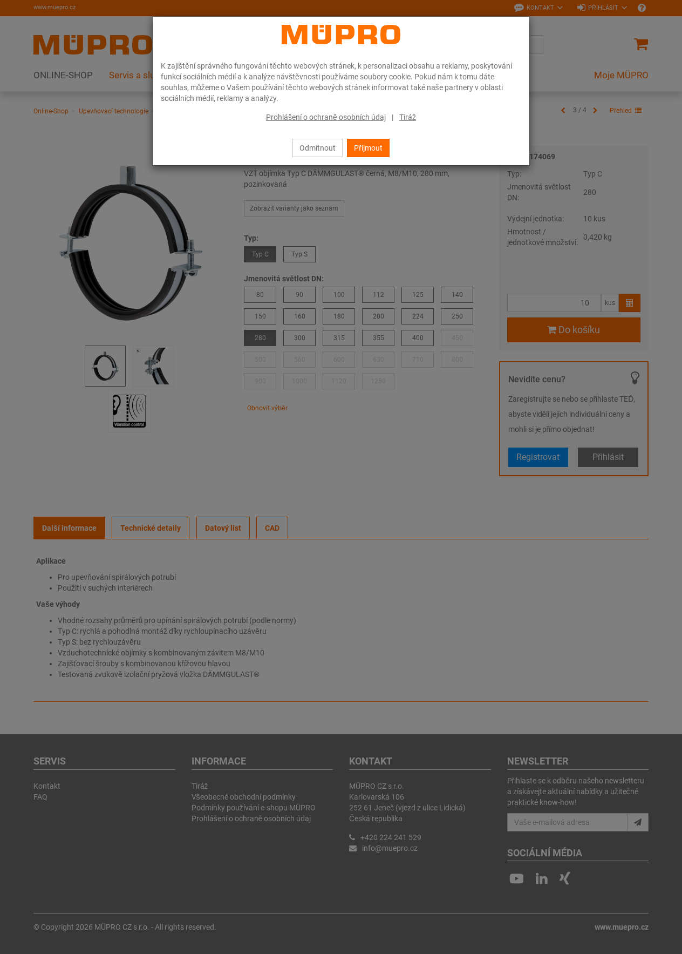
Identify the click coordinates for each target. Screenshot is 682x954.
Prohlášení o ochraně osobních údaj (326, 117)
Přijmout (368, 148)
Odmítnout (317, 148)
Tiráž (407, 117)
